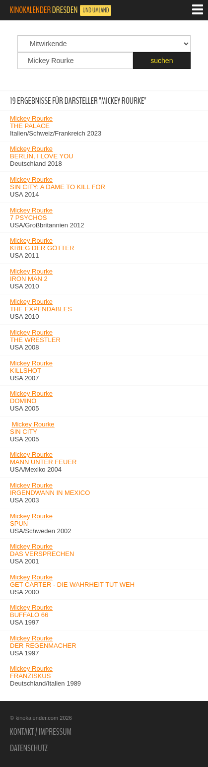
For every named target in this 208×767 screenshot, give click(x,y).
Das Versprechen (42, 554)
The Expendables (41, 309)
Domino (23, 401)
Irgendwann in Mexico (50, 492)
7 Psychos (28, 217)
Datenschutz (29, 748)
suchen (161, 61)
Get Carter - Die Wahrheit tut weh (72, 584)
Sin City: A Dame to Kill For (57, 187)
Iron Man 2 (29, 278)
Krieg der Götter (42, 248)
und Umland (95, 10)
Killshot (25, 370)
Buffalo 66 (29, 615)
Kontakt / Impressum (40, 732)
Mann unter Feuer (43, 462)
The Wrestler (35, 340)
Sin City (23, 431)
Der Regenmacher (43, 645)
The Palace (30, 126)
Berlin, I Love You (41, 156)
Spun (19, 523)
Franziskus (30, 676)
